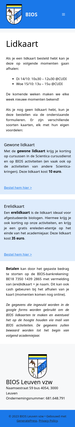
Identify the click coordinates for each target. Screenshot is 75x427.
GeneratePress (27, 421)
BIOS (31, 14)
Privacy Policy (48, 421)
